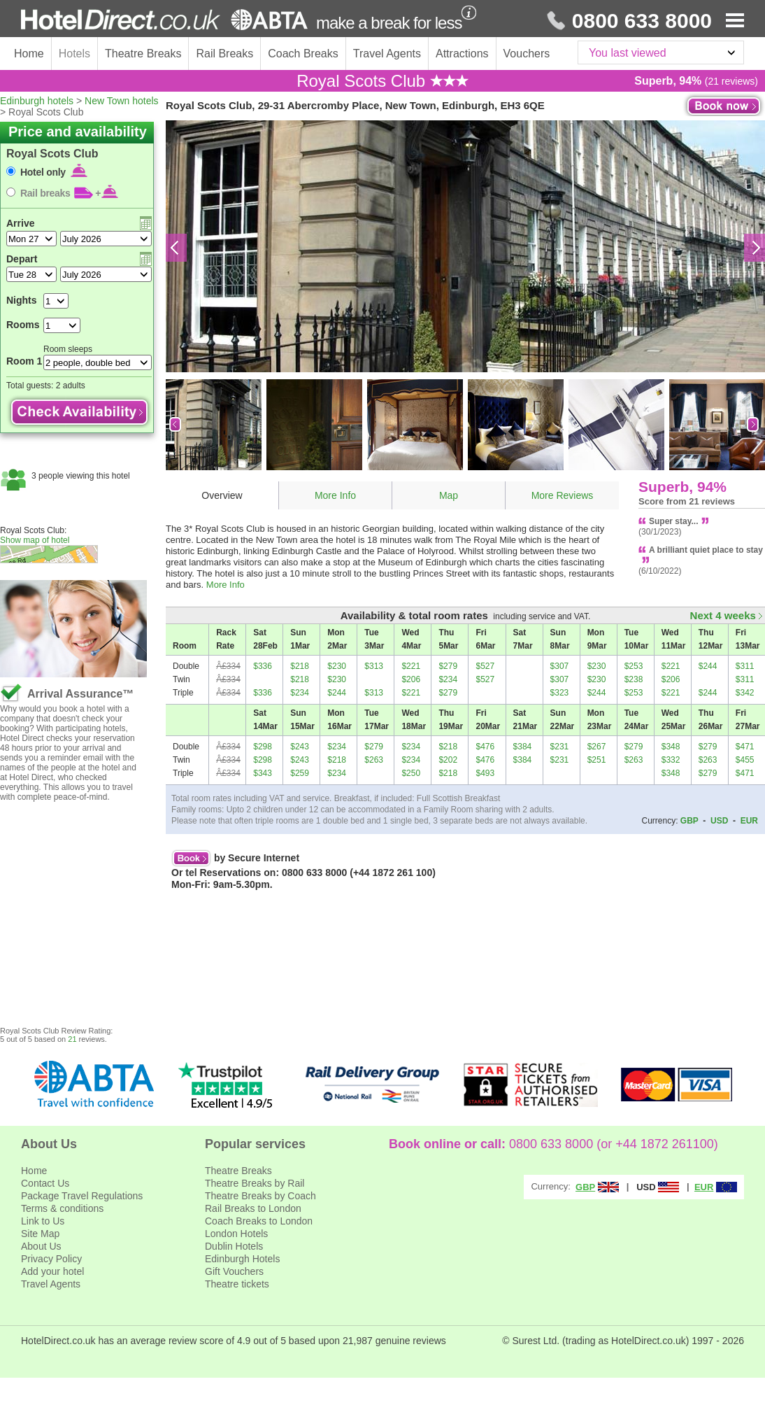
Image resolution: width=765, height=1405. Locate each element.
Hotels (74, 53)
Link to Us (42, 1221)
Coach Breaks (303, 53)
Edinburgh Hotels (242, 1258)
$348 (671, 746)
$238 (633, 679)
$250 (410, 773)
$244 (708, 666)
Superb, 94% (682, 487)
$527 (485, 666)
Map (448, 495)
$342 (745, 693)
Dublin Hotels (234, 1246)
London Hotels (236, 1233)
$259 (299, 773)
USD (719, 821)
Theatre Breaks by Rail (254, 1183)
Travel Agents (387, 53)
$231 (559, 746)
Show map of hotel (34, 540)
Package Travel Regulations (82, 1195)
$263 (373, 760)
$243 (299, 746)
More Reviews (562, 495)
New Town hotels (122, 100)
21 (72, 1039)
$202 (447, 760)
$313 (373, 666)
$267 (596, 746)
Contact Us (45, 1183)
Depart (21, 258)
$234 (447, 679)
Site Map (40, 1233)
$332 (671, 760)
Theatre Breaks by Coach (260, 1195)
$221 (410, 666)
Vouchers (526, 53)
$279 (447, 666)
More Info (335, 495)
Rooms (22, 324)
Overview (221, 495)
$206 (410, 679)
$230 (336, 666)
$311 (745, 666)
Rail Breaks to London (253, 1208)
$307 (559, 666)
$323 (559, 693)
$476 (485, 746)
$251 (596, 760)
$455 (745, 760)
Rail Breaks (224, 53)
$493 (485, 773)
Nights (21, 300)
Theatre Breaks (143, 53)
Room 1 (24, 361)
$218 (299, 666)
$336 (262, 666)
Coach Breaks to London (259, 1221)
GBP (689, 821)
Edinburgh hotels (36, 100)
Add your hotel (52, 1271)
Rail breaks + (69, 193)
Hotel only (53, 172)
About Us (41, 1246)
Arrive (20, 223)
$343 (262, 773)
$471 (745, 746)
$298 (262, 746)
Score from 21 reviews (686, 501)
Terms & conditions (62, 1208)
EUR (749, 821)
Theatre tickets (237, 1284)
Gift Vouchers (234, 1271)
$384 (522, 746)
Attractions (462, 53)
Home (29, 53)
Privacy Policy (51, 1258)
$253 (633, 666)
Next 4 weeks (726, 615)
